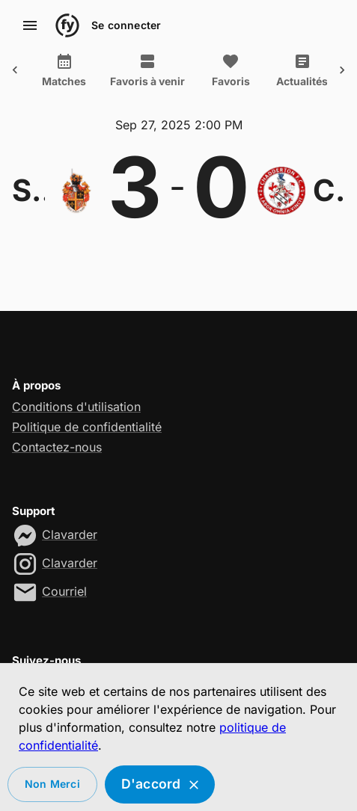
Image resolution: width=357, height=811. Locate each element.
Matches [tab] (34, 70)
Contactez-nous (57, 447)
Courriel (64, 591)
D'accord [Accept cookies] (160, 784)
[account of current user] (30, 25)
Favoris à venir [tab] (117, 70)
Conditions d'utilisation (76, 406)
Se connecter (126, 25)
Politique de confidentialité (87, 426)
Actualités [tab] (272, 70)
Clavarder (69, 534)
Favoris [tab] (200, 70)
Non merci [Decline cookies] (52, 784)
